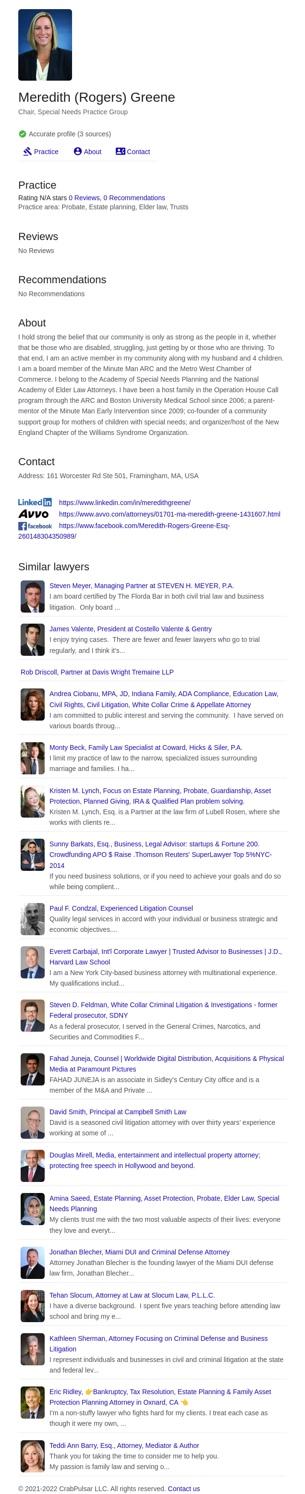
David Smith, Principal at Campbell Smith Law (117, 1112)
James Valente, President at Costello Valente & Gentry (130, 629)
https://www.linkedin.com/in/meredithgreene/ (125, 502)
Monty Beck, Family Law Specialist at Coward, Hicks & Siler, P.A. (146, 747)
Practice (46, 152)
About (93, 152)
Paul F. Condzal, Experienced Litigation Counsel (121, 908)
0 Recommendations (134, 198)
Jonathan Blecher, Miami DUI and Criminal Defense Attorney (139, 1252)
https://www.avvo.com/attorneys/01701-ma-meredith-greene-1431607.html (170, 514)
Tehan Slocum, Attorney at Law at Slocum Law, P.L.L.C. (132, 1295)
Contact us (184, 1489)
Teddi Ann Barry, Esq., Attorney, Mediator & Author (124, 1445)
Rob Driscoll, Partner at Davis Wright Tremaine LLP (97, 672)
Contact (138, 152)
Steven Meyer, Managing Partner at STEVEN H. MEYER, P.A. (141, 586)
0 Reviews (84, 198)
